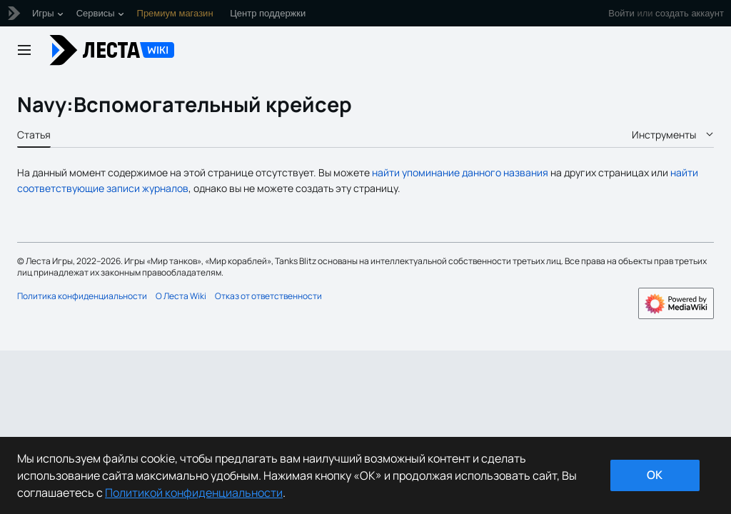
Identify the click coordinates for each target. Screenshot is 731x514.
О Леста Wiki (181, 296)
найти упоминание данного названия (460, 172)
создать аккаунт (689, 13)
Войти (621, 13)
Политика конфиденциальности (82, 296)
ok (654, 475)
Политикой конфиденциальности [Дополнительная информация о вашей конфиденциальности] (194, 492)
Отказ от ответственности (268, 296)
